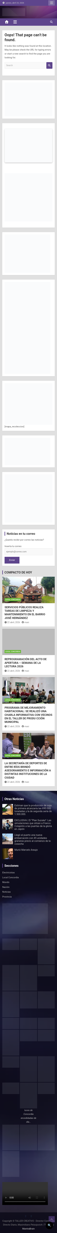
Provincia (7, 896)
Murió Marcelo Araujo (26, 849)
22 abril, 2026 (12, 622)
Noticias (6, 891)
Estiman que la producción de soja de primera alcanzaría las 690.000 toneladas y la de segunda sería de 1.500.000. (33, 810)
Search (49, 65)
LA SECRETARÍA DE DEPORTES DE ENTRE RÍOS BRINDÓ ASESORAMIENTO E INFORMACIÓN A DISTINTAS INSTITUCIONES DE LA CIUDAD (28, 770)
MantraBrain (28, 1228)
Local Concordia (12, 600)
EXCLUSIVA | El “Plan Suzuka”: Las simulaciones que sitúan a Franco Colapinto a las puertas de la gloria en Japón (33, 825)
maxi (25, 622)
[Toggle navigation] (15, 21)
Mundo (5, 882)
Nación (5, 887)
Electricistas (8, 872)
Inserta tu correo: (13, 546)
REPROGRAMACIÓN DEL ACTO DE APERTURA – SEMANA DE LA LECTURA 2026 (26, 663)
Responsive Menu (51, 3)
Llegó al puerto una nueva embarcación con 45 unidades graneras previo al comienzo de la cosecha (32, 839)
